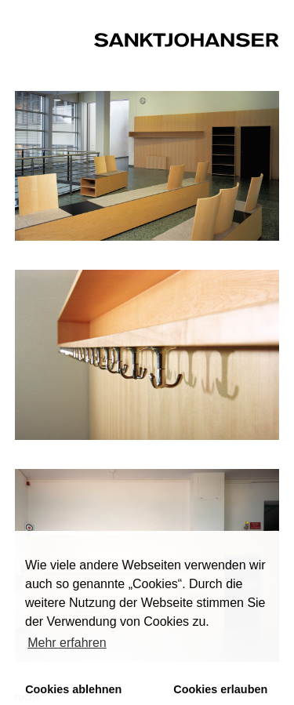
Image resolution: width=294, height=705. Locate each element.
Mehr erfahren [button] (67, 642)
